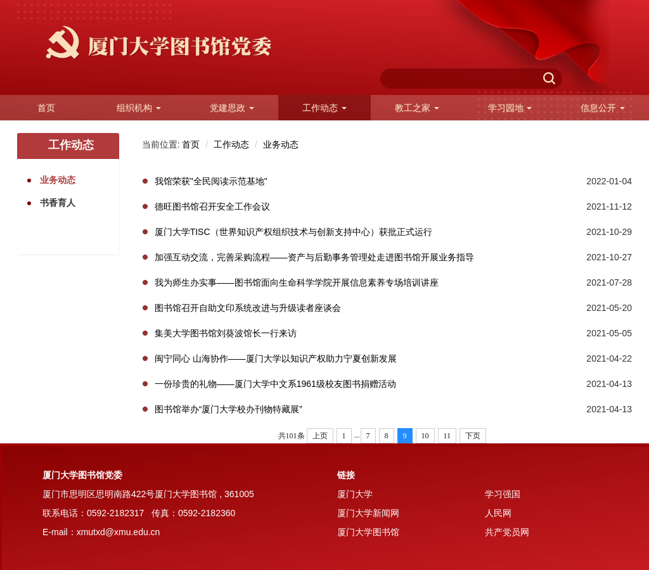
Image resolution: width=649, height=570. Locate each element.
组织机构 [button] (139, 108)
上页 (320, 435)
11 (447, 435)
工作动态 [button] (324, 108)
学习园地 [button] (510, 108)
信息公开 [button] (603, 108)
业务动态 (281, 144)
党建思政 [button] (232, 108)
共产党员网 (507, 532)
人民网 (498, 513)
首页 (46, 108)
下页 (472, 435)
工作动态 (231, 144)
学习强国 (502, 494)
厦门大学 (355, 494)
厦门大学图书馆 (368, 532)
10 (425, 435)
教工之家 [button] (417, 108)
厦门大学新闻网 (368, 513)
